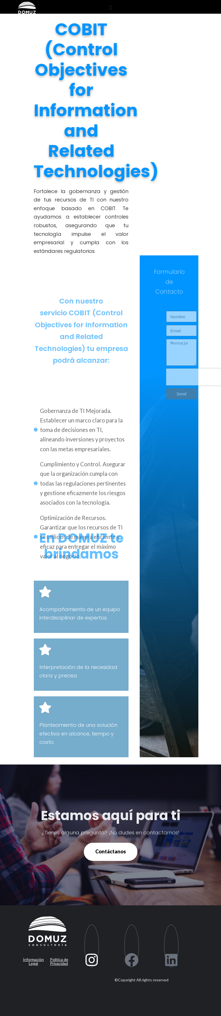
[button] (110, 7)
